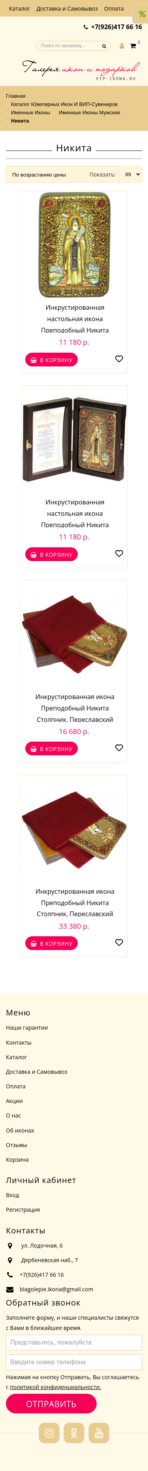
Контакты (19, 1042)
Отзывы (16, 1145)
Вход (12, 1195)
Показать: (103, 174)
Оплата (114, 8)
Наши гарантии (27, 1027)
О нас (13, 1115)
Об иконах (20, 1130)
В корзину (51, 359)
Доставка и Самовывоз (67, 8)
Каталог (19, 8)
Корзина (17, 1159)
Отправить (51, 1403)
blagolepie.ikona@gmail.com (56, 1289)
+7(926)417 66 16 (116, 26)
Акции (14, 1101)
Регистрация (23, 1209)
